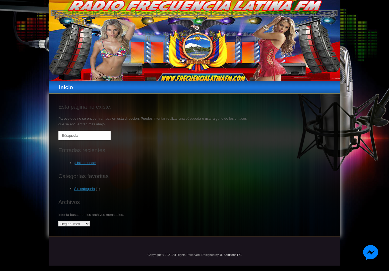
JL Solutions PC (231, 254)
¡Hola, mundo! (85, 163)
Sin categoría (84, 189)
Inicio (66, 87)
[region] (194, 40)
